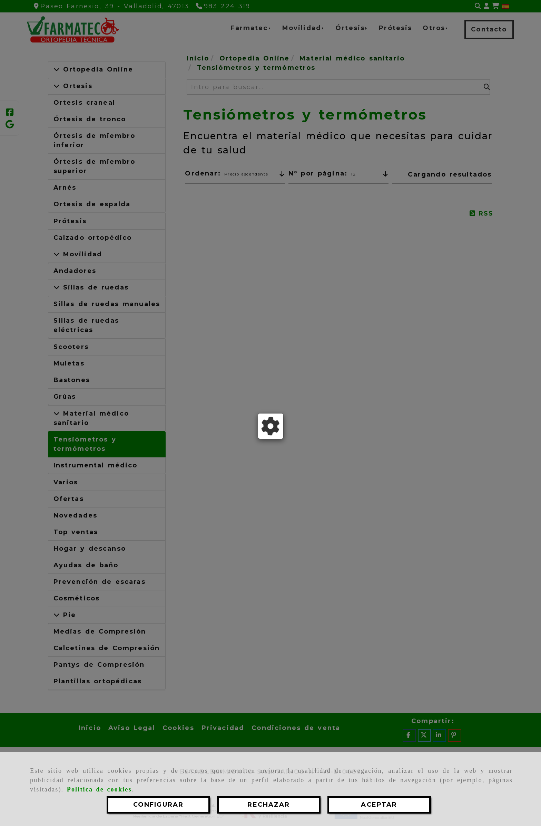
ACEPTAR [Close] (379, 804)
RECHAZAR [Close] (268, 804)
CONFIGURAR (158, 804)
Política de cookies (99, 789)
